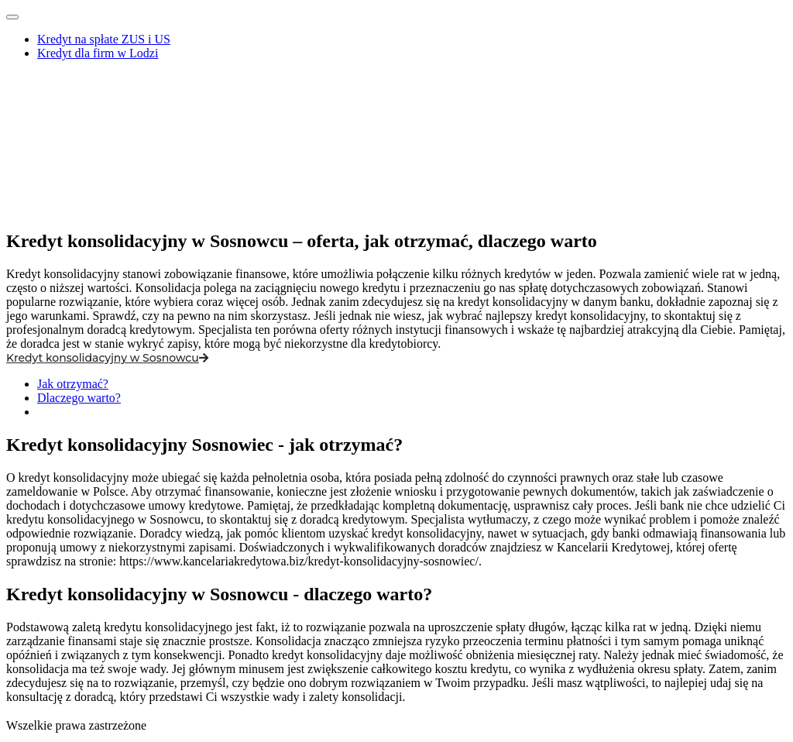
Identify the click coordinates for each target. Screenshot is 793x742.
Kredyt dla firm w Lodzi (97, 53)
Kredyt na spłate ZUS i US (103, 39)
